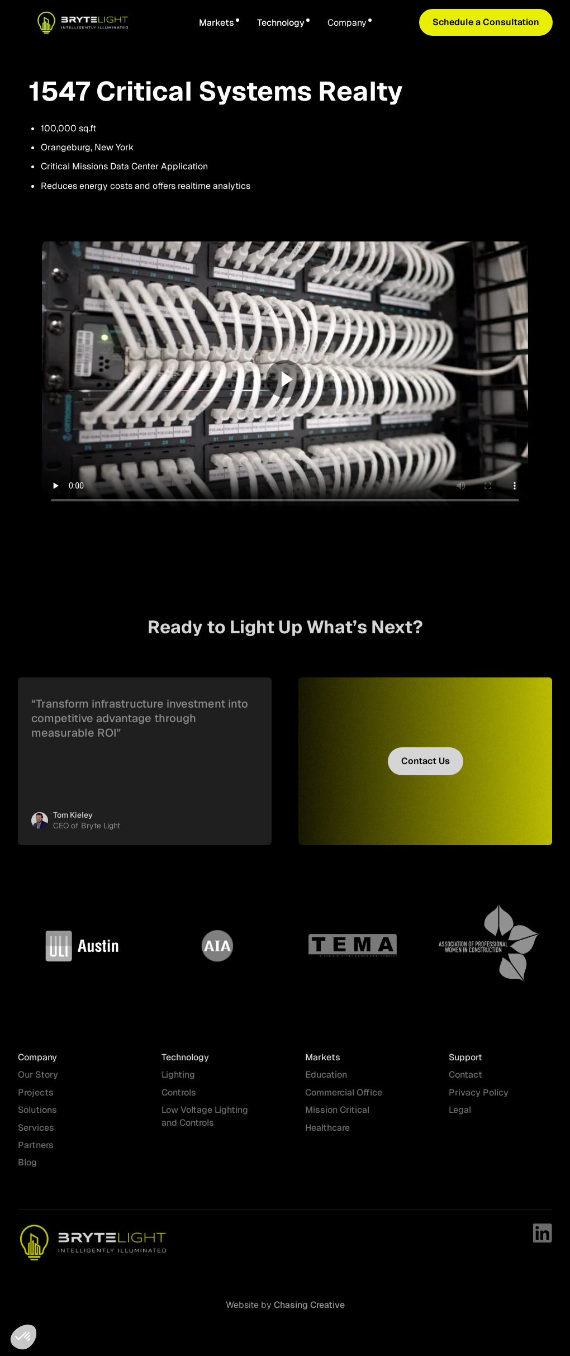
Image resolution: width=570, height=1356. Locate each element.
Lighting (178, 1082)
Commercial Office (343, 1099)
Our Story (38, 1082)
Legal (460, 1117)
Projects (36, 1099)
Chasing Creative (308, 1305)
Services (36, 1134)
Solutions (37, 1117)
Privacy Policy (479, 1099)
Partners (36, 1152)
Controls (179, 1099)
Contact (465, 1082)
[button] (219, 23)
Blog (27, 1169)
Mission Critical (337, 1117)
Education (326, 1082)
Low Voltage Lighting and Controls (205, 1123)
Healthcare (327, 1134)
